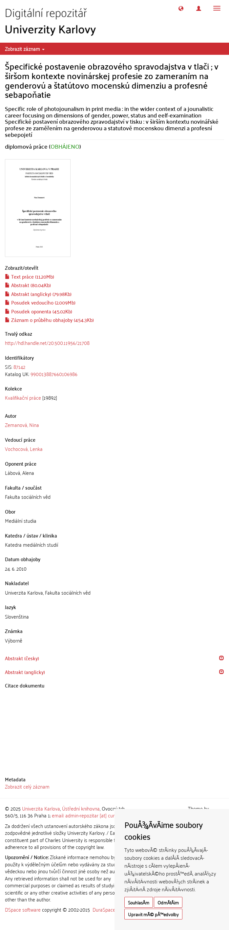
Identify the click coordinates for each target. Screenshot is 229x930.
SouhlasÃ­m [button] (138, 902)
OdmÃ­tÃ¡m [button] (168, 902)
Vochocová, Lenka (24, 448)
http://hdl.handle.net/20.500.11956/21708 (47, 342)
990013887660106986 (54, 373)
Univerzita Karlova (41, 808)
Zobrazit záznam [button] (25, 48)
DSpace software (23, 909)
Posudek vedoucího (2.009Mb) (40, 302)
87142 (19, 366)
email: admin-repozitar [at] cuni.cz (87, 815)
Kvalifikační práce (23, 397)
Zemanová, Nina (22, 424)
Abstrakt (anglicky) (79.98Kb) (38, 293)
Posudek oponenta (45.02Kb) (38, 311)
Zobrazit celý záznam (27, 786)
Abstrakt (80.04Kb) (28, 284)
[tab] (114, 370)
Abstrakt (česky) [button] (22, 658)
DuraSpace (104, 909)
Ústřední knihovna (81, 808)
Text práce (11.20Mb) (29, 276)
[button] (181, 8)
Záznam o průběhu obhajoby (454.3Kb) (49, 319)
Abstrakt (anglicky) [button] (25, 671)
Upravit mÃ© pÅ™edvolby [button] (153, 914)
